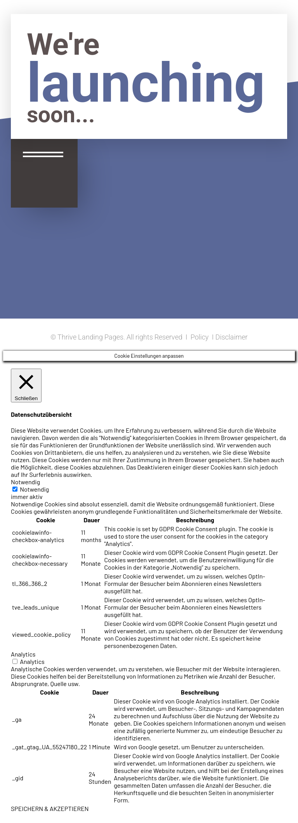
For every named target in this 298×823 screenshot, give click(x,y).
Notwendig (34, 489)
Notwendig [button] (25, 481)
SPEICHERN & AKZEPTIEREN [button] (50, 808)
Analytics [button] (23, 654)
